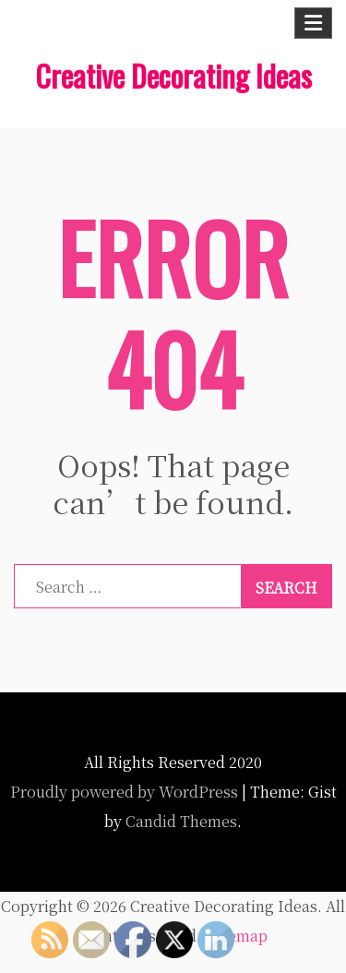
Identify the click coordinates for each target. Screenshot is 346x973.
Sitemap (238, 935)
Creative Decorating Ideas (173, 75)
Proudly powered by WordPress (124, 791)
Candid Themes (181, 821)
